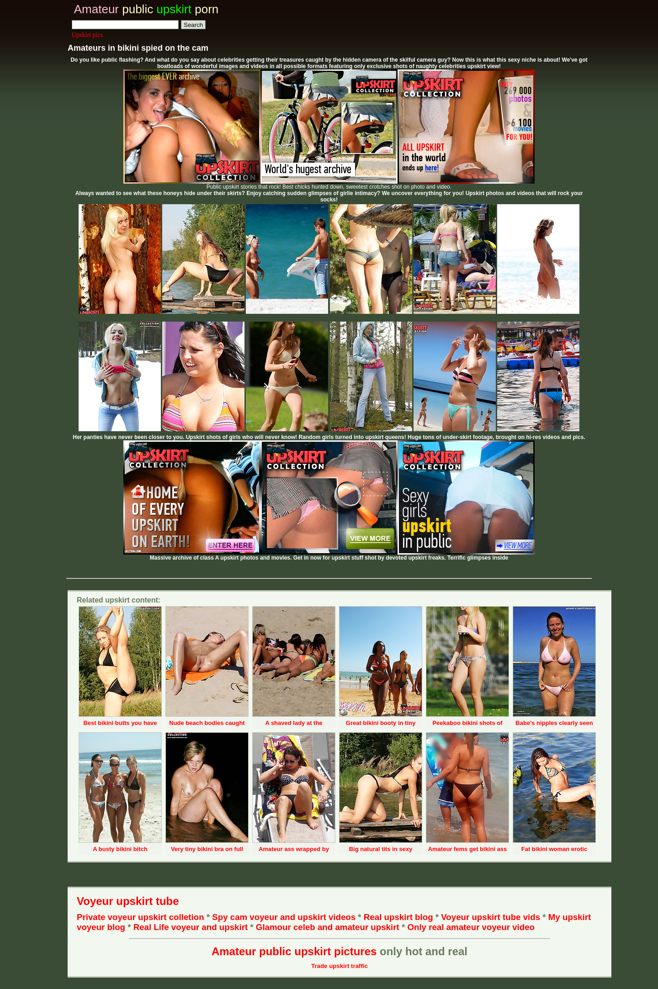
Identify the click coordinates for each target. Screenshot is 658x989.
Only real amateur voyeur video (471, 927)
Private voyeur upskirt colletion (140, 917)
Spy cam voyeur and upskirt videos (284, 917)
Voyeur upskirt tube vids (490, 917)
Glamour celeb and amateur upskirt (329, 927)
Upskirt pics (87, 35)
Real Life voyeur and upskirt (190, 927)
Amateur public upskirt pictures (294, 951)
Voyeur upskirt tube (128, 901)
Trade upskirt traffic (339, 966)
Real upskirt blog (398, 917)
